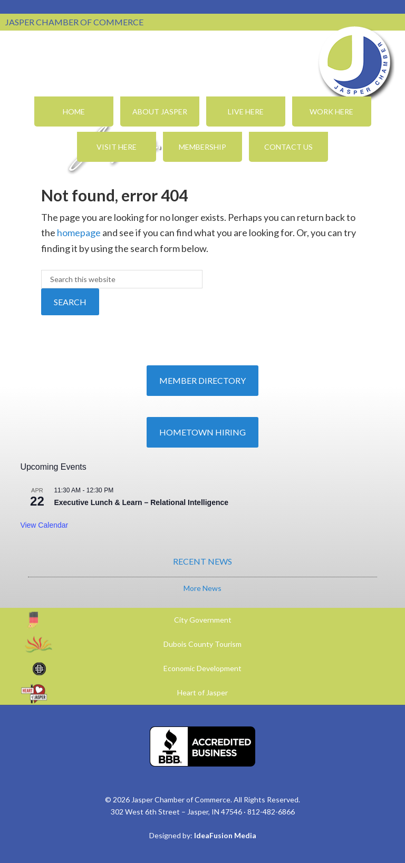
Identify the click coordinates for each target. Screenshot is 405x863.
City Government (203, 619)
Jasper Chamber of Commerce (354, 62)
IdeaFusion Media (225, 835)
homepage (79, 232)
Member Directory (202, 380)
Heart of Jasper (202, 692)
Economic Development (202, 668)
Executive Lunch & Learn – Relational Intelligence (141, 502)
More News (202, 588)
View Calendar (44, 525)
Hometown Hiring (202, 432)
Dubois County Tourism (202, 643)
